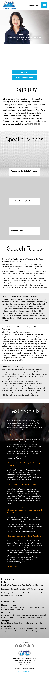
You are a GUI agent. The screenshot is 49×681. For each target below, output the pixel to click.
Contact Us (33, 5)
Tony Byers (5, 620)
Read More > (35, 124)
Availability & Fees (24, 78)
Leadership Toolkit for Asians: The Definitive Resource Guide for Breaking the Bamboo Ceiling (24, 594)
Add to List (24, 72)
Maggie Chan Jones (8, 605)
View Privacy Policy (24, 672)
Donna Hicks (6, 626)
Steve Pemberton (7, 613)
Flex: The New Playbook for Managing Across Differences (22, 585)
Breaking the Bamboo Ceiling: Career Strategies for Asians (22, 589)
